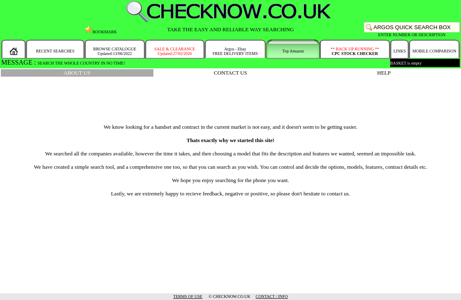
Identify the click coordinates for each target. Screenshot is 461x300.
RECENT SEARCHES (55, 51)
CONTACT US (230, 73)
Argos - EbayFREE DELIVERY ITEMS (235, 51)
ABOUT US (77, 73)
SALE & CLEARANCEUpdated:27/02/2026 (174, 51)
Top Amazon (293, 51)
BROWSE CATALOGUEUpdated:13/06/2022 (114, 51)
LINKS (399, 51)
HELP (384, 73)
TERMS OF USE (187, 296)
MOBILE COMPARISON (434, 51)
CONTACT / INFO (272, 296)
